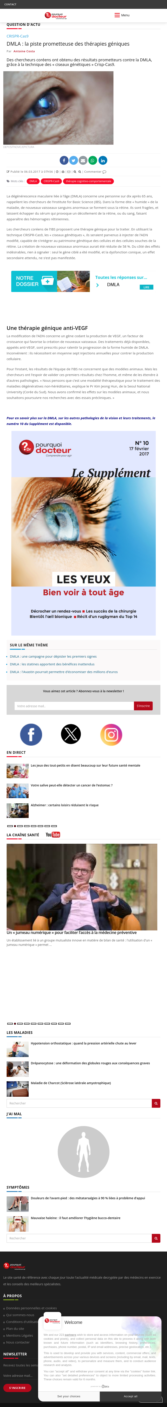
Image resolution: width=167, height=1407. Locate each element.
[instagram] (117, 735)
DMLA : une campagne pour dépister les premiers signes (53, 656)
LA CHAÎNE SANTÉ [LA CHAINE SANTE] (23, 835)
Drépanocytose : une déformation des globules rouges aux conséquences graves (90, 1063)
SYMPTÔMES (18, 1187)
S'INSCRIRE (17, 1388)
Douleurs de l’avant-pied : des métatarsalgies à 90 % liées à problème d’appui (88, 1198)
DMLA (33, 181)
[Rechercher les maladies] (156, 1103)
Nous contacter (18, 1342)
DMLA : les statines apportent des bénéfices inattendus (52, 664)
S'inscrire (143, 706)
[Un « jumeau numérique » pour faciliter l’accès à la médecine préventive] (83, 887)
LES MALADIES (20, 1032)
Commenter (95, 172)
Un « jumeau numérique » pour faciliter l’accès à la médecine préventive (72, 932)
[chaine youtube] (53, 836)
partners (70, 1334)
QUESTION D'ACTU (23, 24)
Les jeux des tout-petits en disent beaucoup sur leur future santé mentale (85, 765)
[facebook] (37, 735)
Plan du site (15, 1328)
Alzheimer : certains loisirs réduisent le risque (64, 805)
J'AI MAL (14, 1113)
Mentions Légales (19, 1335)
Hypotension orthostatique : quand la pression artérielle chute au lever (83, 1043)
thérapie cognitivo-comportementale (88, 181)
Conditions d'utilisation (23, 1321)
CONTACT (10, 4)
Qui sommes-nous (20, 1315)
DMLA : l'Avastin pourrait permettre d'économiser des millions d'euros (64, 672)
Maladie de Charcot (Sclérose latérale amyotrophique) (71, 1083)
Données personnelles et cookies (31, 1308)
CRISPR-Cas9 (51, 181)
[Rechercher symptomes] (156, 1238)
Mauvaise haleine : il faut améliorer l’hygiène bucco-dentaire (76, 1218)
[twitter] (77, 734)
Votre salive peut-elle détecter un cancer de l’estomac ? (72, 785)
